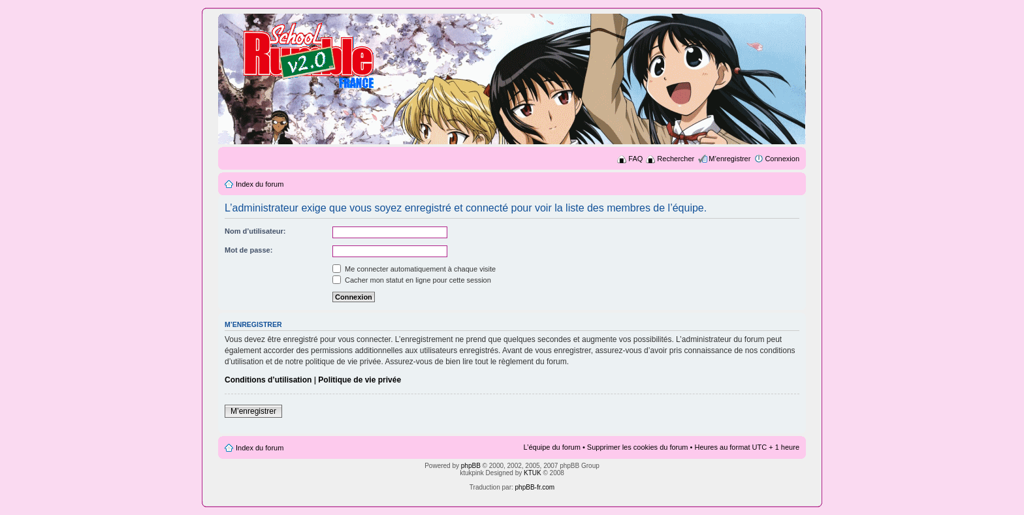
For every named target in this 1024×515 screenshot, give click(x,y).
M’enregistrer (729, 159)
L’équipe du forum (551, 447)
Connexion (782, 159)
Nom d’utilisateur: (255, 231)
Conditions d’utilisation (268, 379)
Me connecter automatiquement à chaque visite (414, 269)
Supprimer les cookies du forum (637, 447)
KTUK (532, 472)
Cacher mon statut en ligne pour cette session (411, 280)
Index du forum (259, 184)
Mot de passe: (248, 250)
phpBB (471, 465)
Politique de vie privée (359, 379)
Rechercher (675, 159)
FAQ (635, 159)
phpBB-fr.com (535, 487)
